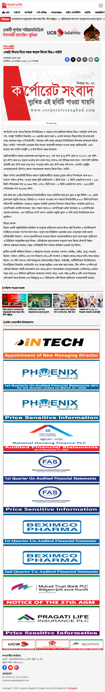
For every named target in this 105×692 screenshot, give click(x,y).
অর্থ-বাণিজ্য (41, 12)
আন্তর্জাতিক (99, 12)
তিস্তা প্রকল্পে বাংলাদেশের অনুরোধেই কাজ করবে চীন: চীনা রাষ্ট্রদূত (31, 19)
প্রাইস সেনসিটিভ (73, 12)
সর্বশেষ (17, 12)
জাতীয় (88, 12)
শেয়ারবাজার (56, 12)
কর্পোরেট (28, 12)
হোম (7, 12)
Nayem (72, 688)
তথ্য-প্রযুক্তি (8, 46)
